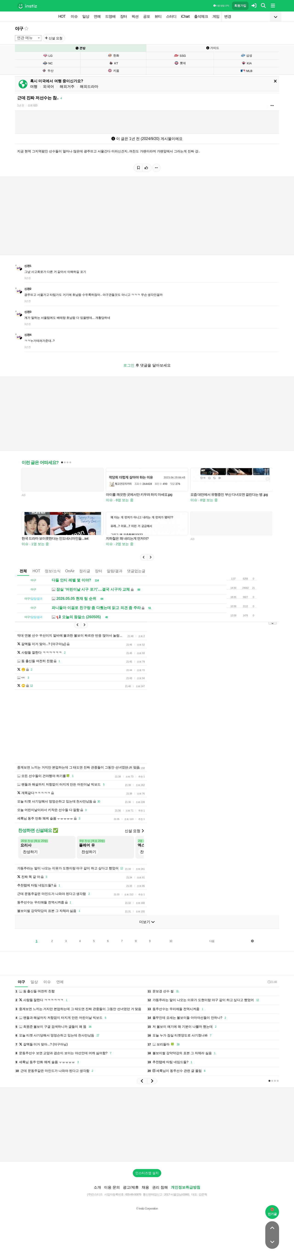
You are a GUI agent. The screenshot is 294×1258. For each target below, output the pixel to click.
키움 (113, 70)
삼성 (246, 55)
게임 (215, 16)
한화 (113, 55)
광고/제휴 (131, 1187)
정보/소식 (52, 571)
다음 (211, 941)
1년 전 (20, 105)
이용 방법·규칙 (221, 5)
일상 (85, 16)
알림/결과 (114, 571)
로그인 (128, 365)
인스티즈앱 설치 (147, 1173)
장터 (123, 16)
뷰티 (158, 16)
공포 (146, 16)
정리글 (84, 571)
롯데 (180, 63)
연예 (97, 16)
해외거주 (67, 86)
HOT (61, 16)
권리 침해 (160, 1187)
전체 (23, 571)
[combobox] (28, 38)
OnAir (70, 571)
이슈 (74, 16)
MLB (246, 71)
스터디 (171, 16)
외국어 (48, 86)
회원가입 (240, 5)
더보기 (147, 922)
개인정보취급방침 (185, 1187)
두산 (48, 70)
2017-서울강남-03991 (176, 1194)
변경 (227, 16)
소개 (97, 1187)
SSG (180, 55)
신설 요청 (53, 38)
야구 (19, 28)
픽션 (135, 16)
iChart (185, 16)
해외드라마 (89, 86)
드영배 (110, 16)
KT (113, 63)
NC (48, 63)
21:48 (272, 982)
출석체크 (201, 16)
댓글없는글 (136, 571)
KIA (246, 63)
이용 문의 (112, 1187)
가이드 (212, 48)
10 (171, 941)
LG (47, 55)
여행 (33, 86)
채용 (145, 1187)
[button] (143, 557)
